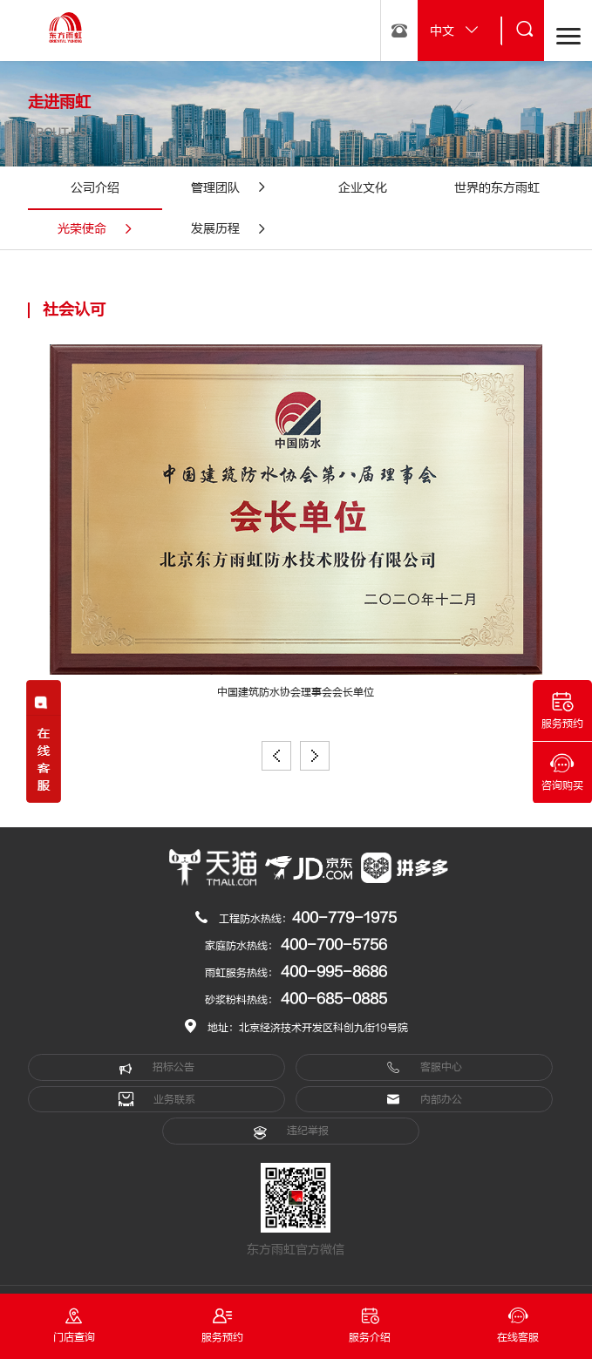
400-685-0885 (334, 999)
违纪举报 (291, 1131)
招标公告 (156, 1068)
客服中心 (424, 1068)
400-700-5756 (334, 945)
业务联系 (157, 1099)
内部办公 (424, 1099)
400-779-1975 (344, 918)
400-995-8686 (334, 972)
